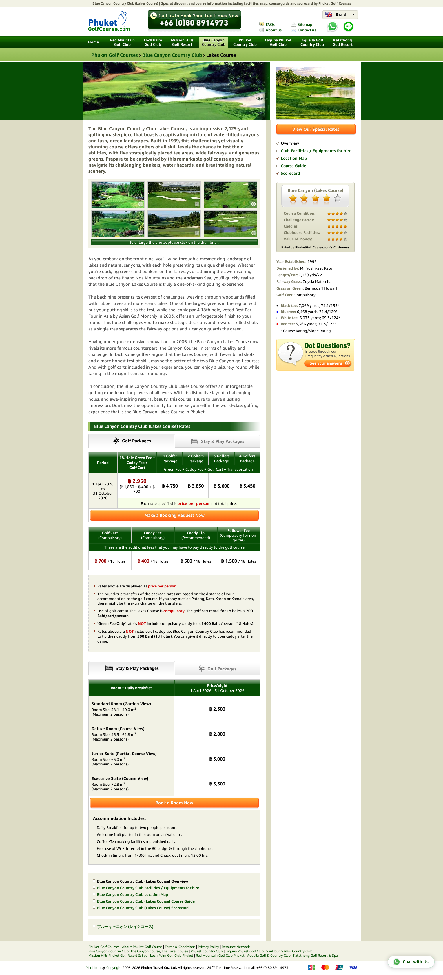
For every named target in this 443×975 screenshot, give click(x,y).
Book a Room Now (174, 802)
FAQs (270, 24)
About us (274, 30)
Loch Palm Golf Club (153, 42)
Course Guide (293, 165)
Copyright (114, 967)
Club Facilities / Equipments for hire (316, 150)
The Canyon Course (145, 951)
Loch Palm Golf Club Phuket (171, 955)
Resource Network (236, 947)
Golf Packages (221, 669)
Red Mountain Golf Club (122, 42)
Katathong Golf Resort (343, 42)
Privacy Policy (208, 947)
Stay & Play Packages (222, 441)
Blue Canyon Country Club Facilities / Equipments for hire (148, 887)
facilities (251, 3)
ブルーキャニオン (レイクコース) (125, 926)
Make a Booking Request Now (174, 515)
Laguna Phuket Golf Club (278, 42)
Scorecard (290, 173)
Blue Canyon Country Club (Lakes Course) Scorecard (143, 907)
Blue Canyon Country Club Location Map (132, 894)
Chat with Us (411, 961)
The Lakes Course (175, 951)
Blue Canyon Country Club (113, 3)
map (263, 3)
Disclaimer (93, 967)
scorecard (305, 3)
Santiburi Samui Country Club (289, 951)
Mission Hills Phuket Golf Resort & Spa (117, 955)
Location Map (294, 158)
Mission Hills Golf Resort (182, 42)
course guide (279, 3)
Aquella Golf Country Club (312, 42)
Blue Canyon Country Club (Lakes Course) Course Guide (146, 901)
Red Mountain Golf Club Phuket (220, 955)
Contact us (307, 30)
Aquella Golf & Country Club (269, 955)
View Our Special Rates (315, 129)
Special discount (174, 3)
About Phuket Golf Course (142, 947)
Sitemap (305, 24)
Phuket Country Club (245, 42)
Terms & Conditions (180, 947)
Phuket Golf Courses (334, 3)
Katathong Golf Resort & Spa (315, 955)
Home (93, 42)
